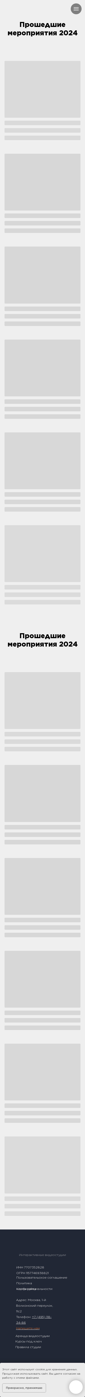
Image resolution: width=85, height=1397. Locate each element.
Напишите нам (28, 1328)
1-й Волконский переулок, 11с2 (34, 1305)
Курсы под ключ (28, 1341)
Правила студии (28, 1347)
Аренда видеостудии (32, 1336)
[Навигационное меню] (76, 8)
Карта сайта (26, 1289)
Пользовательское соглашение (41, 1277)
